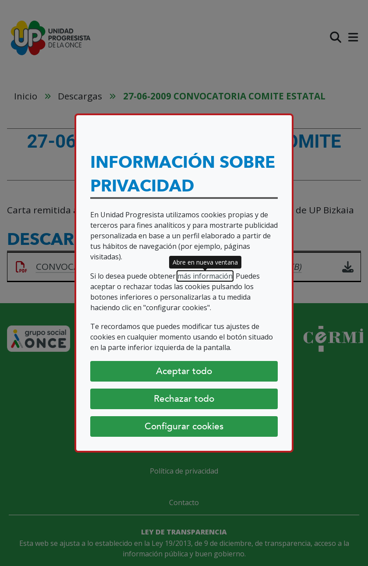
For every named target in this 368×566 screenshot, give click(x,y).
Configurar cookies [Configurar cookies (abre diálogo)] (184, 426)
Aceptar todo (184, 371)
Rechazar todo (184, 398)
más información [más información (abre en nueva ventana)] (205, 276)
